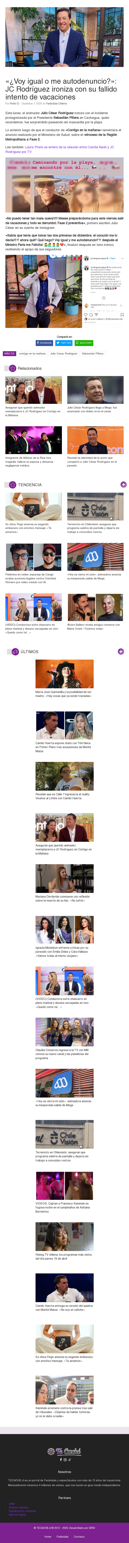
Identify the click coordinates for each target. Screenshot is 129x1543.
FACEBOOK (44, 343)
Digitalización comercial (22, 1511)
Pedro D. (14, 103)
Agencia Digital (17, 1514)
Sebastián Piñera (93, 353)
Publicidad (62, 1536)
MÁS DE (9, 353)
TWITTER (64, 343)
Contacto (79, 1536)
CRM (11, 1503)
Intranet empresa (18, 1507)
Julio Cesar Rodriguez (64, 353)
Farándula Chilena (56, 103)
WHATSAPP (84, 343)
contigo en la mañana (32, 353)
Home (47, 1536)
